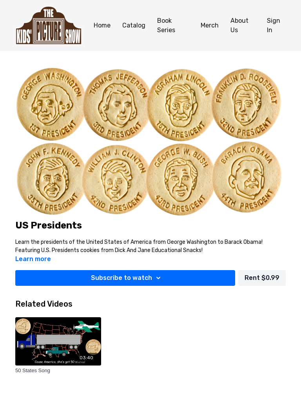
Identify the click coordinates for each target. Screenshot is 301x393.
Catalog (133, 25)
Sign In (273, 25)
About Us (239, 25)
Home (102, 25)
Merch (210, 25)
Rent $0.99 (262, 277)
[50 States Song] (58, 371)
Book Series (166, 25)
